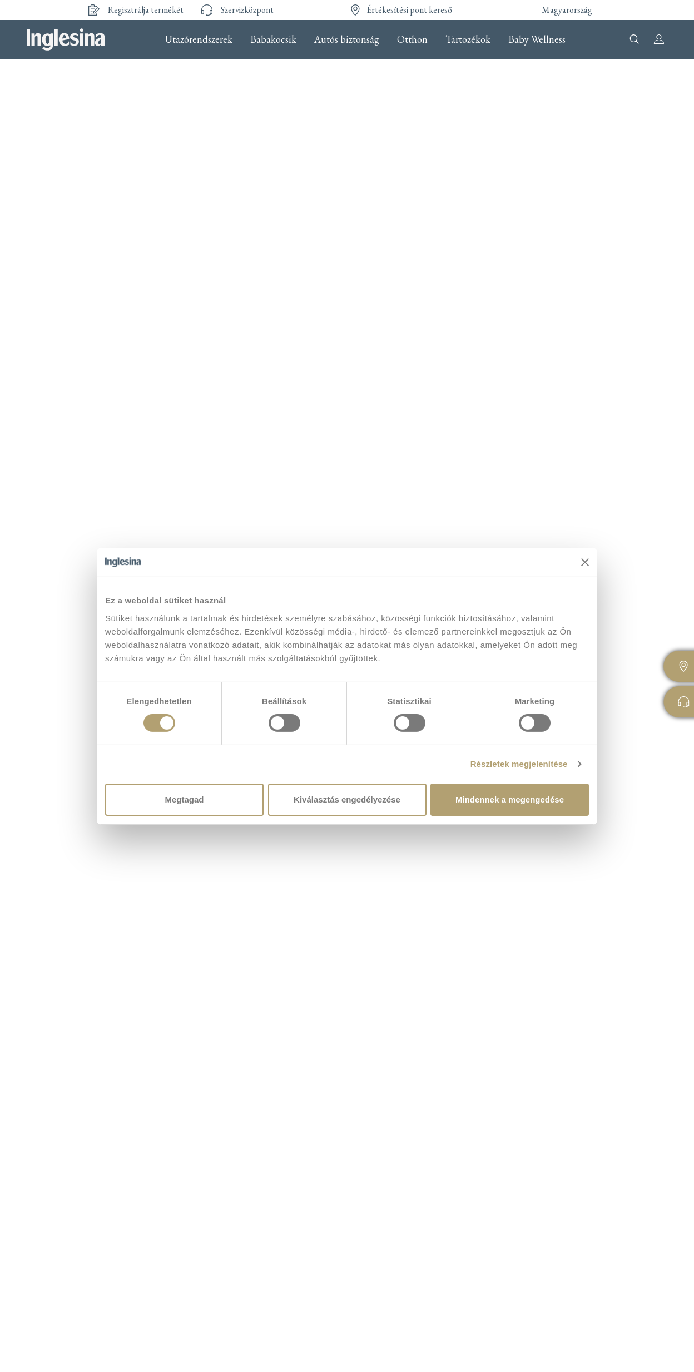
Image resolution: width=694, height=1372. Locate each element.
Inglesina (66, 39)
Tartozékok (467, 39)
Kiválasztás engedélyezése (347, 799)
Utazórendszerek (198, 39)
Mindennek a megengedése (509, 799)
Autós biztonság (346, 39)
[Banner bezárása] (585, 562)
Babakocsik (273, 39)
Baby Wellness (537, 39)
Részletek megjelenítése (519, 764)
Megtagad (184, 799)
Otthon (412, 39)
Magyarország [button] (567, 10)
